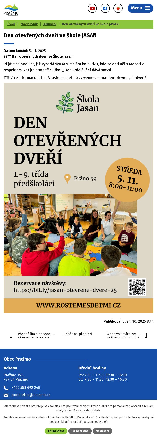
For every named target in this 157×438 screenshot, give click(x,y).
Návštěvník (29, 24)
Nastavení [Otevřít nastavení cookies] (102, 430)
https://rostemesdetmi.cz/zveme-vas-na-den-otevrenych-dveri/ (91, 77)
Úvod (11, 24)
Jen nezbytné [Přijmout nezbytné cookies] (80, 430)
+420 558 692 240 (26, 387)
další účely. (93, 410)
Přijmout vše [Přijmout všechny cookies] (56, 430)
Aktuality (49, 24)
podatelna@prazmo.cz (31, 395)
